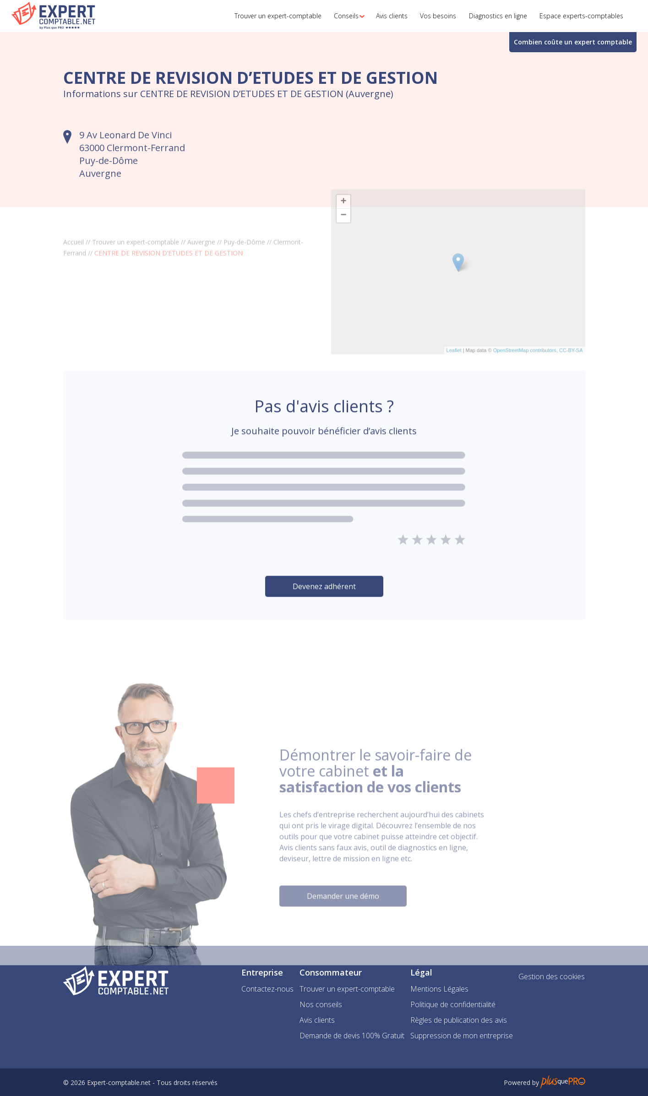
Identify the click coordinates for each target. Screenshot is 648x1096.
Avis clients (317, 1020)
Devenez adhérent (324, 608)
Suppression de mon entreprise (461, 1036)
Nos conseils (320, 1004)
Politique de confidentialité (453, 1004)
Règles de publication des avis (458, 1020)
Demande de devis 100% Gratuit (351, 1036)
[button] (346, 16)
